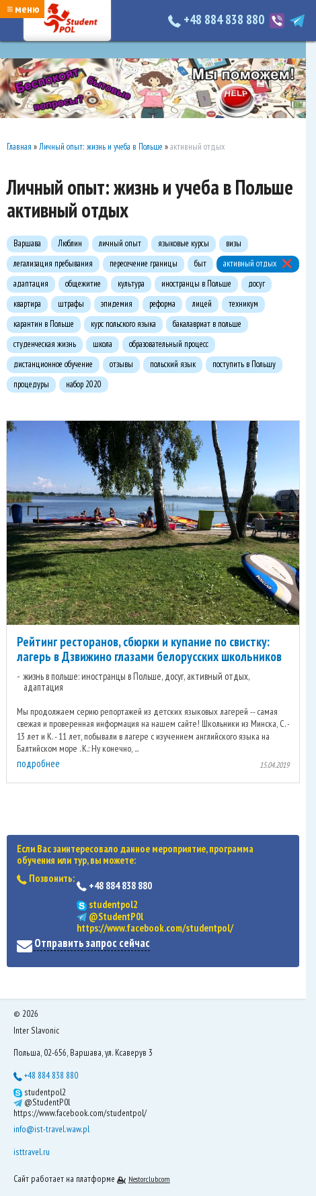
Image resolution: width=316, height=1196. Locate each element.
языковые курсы (183, 243)
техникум (243, 303)
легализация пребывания (53, 263)
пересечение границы (143, 263)
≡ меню (23, 8)
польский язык (173, 364)
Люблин (70, 243)
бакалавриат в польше (207, 324)
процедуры (31, 384)
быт (200, 263)
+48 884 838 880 (217, 19)
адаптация (30, 283)
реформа (162, 303)
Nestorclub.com (149, 1179)
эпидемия (116, 303)
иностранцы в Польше (196, 283)
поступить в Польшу (244, 364)
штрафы (71, 303)
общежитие (83, 283)
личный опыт (120, 243)
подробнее (38, 763)
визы (233, 243)
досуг (256, 283)
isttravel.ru (31, 1152)
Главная (19, 146)
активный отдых (249, 263)
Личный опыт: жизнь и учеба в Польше (101, 146)
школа (102, 344)
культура (131, 283)
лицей (202, 303)
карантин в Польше (43, 324)
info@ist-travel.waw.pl (51, 1129)
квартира (27, 303)
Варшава (27, 243)
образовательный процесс (168, 344)
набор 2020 (84, 384)
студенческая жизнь (44, 344)
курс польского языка (123, 324)
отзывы (121, 364)
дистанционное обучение (53, 364)
